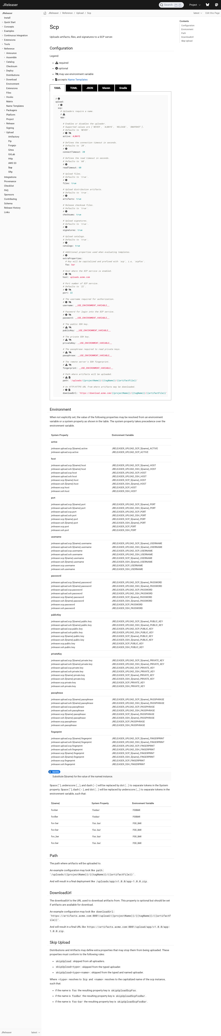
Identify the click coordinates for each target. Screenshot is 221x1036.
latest (196, 13)
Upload (10, 132)
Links (7, 212)
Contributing (10, 199)
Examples (9, 31)
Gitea (11, 150)
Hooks (9, 97)
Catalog (10, 62)
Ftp (10, 141)
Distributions (12, 75)
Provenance (10, 181)
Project (10, 119)
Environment (12, 83)
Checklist (9, 185)
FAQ (6, 190)
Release (10, 123)
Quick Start (10, 22)
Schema (8, 203)
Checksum (11, 66)
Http (10, 158)
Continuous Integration (16, 35)
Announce (11, 53)
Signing (10, 128)
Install (7, 17)
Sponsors (9, 194)
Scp (10, 167)
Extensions (10, 40)
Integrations (10, 177)
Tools (7, 44)
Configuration (187, 25)
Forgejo (12, 145)
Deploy (9, 70)
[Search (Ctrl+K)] (171, 5)
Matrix (9, 101)
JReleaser (10, 5)
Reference (9, 48)
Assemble (11, 57)
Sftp (10, 171)
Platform (10, 114)
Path (183, 33)
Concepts (9, 26)
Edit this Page (212, 13)
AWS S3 (12, 163)
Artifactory (13, 136)
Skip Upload (186, 41)
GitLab (11, 154)
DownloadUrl (187, 37)
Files (8, 92)
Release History (12, 207)
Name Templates (15, 106)
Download (11, 79)
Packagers (11, 110)
